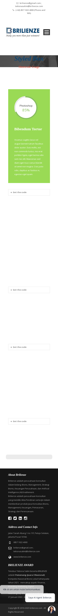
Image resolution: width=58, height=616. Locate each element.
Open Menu (46, 32)
